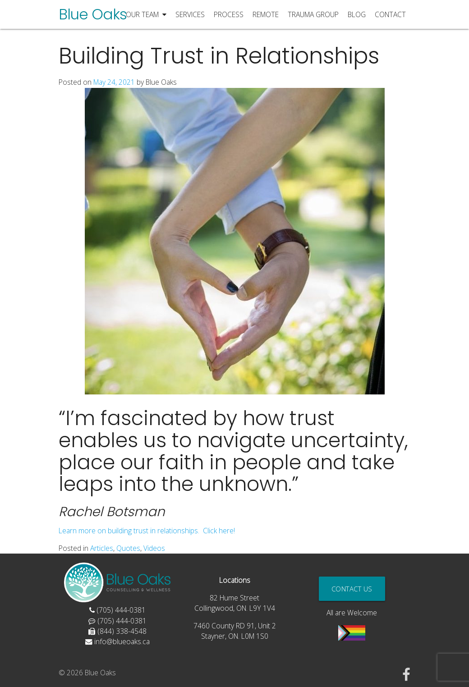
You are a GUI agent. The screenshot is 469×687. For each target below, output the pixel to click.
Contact (390, 14)
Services (190, 14)
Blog (357, 14)
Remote (266, 14)
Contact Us (351, 588)
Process (229, 14)
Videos (154, 548)
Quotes (128, 548)
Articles (101, 548)
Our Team (146, 14)
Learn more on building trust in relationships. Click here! (147, 531)
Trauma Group (313, 14)
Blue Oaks (93, 14)
